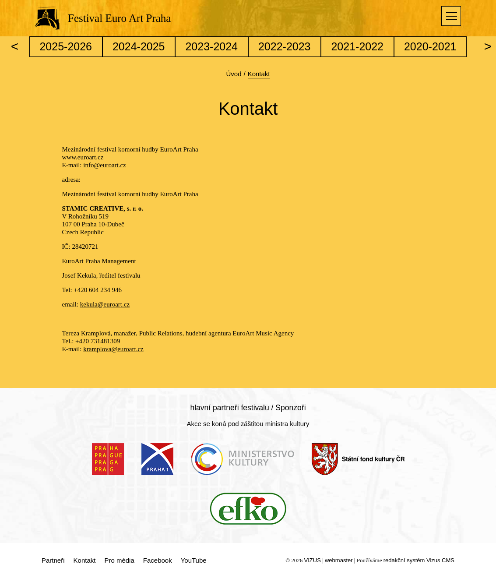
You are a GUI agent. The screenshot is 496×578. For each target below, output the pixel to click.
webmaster (339, 560)
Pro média (119, 560)
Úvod (233, 74)
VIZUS (312, 560)
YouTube (194, 560)
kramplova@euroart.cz (113, 348)
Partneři (53, 560)
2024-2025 (139, 46)
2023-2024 (211, 46)
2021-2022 (357, 46)
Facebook (157, 560)
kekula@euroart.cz (105, 304)
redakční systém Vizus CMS (418, 560)
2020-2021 (430, 46)
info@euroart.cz (104, 165)
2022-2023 (284, 46)
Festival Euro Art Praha (119, 18)
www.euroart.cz (83, 157)
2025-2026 (65, 46)
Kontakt (85, 560)
